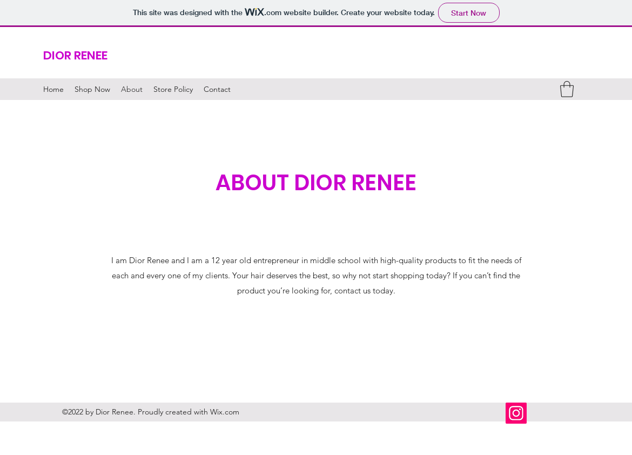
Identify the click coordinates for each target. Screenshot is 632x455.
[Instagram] (516, 413)
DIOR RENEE (75, 55)
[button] (567, 89)
